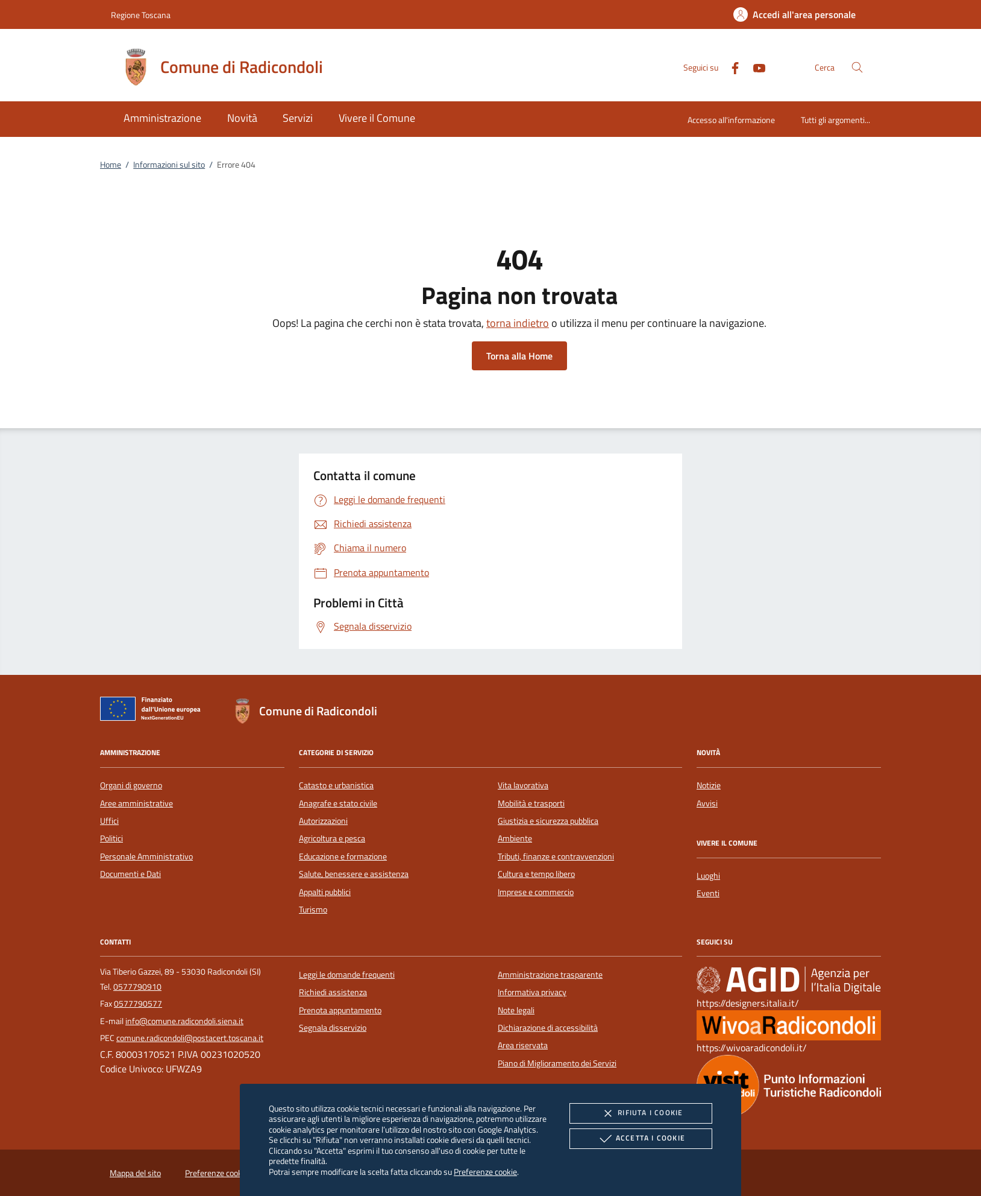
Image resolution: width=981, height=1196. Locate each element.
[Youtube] (754, 67)
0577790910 (137, 986)
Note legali (516, 1010)
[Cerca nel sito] (857, 67)
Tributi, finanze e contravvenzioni (556, 856)
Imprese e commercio (536, 892)
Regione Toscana (141, 14)
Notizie (709, 785)
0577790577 (138, 1003)
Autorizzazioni (323, 820)
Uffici (109, 820)
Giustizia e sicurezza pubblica (548, 820)
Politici (111, 838)
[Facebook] (730, 67)
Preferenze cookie (485, 1171)
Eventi (708, 893)
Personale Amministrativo (146, 856)
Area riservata (523, 1045)
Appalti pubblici (325, 892)
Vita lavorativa (523, 785)
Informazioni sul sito (169, 164)
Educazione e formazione (343, 856)
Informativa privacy (532, 992)
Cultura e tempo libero (536, 874)
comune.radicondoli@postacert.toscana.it (189, 1038)
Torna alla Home (519, 356)
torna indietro (517, 323)
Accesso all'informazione (731, 119)
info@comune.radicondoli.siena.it (184, 1021)
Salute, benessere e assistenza (354, 874)
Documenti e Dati (130, 874)
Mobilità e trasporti (531, 803)
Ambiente (515, 838)
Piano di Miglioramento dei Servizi (557, 1063)
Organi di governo (131, 785)
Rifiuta (640, 1113)
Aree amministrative (136, 803)
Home (110, 164)
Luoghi (708, 875)
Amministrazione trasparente (550, 974)
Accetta (641, 1138)
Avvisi (707, 803)
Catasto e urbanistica (336, 785)
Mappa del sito (135, 1173)
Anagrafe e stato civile (338, 803)
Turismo (313, 909)
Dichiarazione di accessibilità (548, 1027)
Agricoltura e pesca (332, 838)
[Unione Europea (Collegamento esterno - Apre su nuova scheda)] (153, 711)
